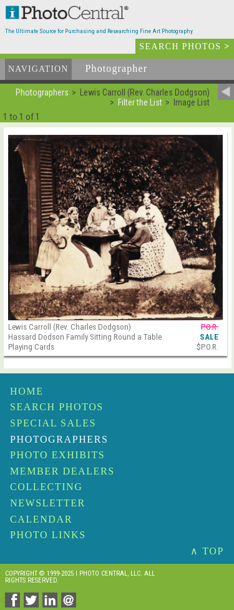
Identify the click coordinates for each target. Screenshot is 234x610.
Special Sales (53, 423)
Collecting (46, 486)
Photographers (59, 439)
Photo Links (48, 534)
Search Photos (57, 406)
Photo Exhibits (57, 455)
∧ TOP (207, 551)
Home (27, 391)
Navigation (38, 69)
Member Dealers (62, 471)
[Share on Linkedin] (51, 604)
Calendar (41, 519)
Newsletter (47, 503)
